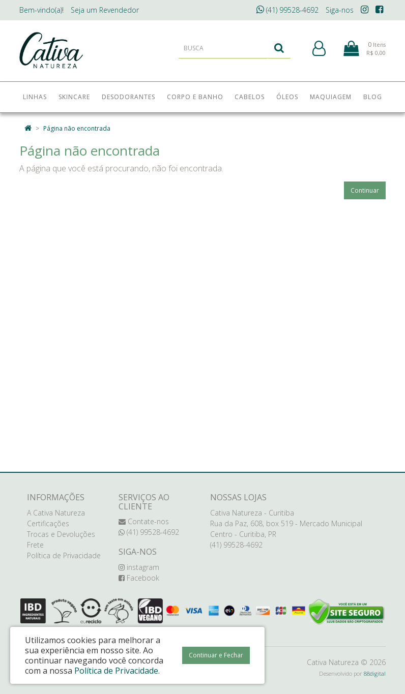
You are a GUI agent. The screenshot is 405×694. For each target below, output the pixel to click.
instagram (139, 567)
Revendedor (105, 10)
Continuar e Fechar (216, 655)
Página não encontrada (76, 128)
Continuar (365, 190)
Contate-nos (144, 521)
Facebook (139, 578)
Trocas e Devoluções (61, 534)
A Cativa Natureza (56, 513)
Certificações (48, 523)
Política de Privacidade (64, 555)
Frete (35, 545)
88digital (375, 673)
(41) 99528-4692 (287, 10)
